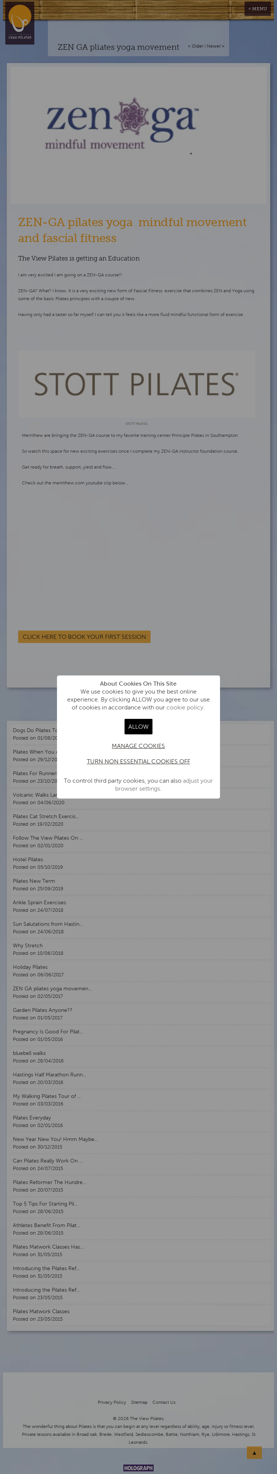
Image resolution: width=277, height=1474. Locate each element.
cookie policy (184, 707)
